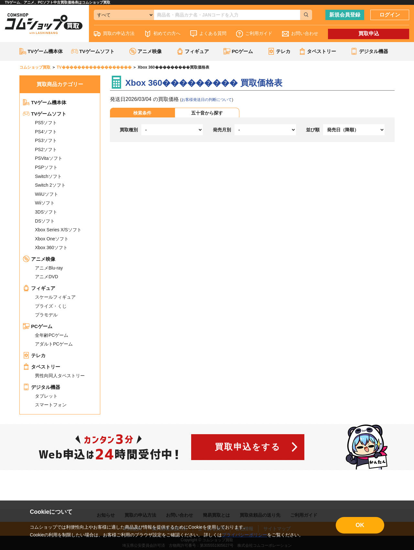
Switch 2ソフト (50, 185)
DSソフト (45, 221)
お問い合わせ (300, 33)
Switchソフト (48, 176)
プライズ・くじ (51, 306)
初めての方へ (162, 33)
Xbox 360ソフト (51, 247)
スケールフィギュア (55, 297)
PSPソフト (46, 167)
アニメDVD (46, 276)
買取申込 (368, 33)
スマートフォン (51, 404)
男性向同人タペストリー (60, 375)
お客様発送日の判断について (206, 99)
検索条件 (142, 113)
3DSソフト (46, 211)
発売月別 (222, 129)
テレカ (279, 51)
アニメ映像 (39, 259)
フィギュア (39, 288)
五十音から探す (207, 113)
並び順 (313, 129)
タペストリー (41, 366)
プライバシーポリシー (244, 534)
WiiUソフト (46, 194)
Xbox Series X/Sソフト (58, 229)
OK (359, 525)
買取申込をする (247, 447)
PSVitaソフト (48, 158)
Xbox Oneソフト (52, 238)
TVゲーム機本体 (41, 51)
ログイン (389, 14)
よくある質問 (208, 33)
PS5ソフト (46, 122)
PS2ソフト (46, 149)
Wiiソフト (45, 202)
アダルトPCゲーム (54, 343)
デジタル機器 (41, 387)
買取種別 (129, 129)
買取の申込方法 (114, 33)
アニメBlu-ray (49, 267)
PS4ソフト (46, 131)
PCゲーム (37, 326)
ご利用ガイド (254, 33)
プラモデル (46, 314)
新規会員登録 (344, 14)
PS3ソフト (46, 140)
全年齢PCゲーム (51, 335)
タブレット (46, 396)
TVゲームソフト (44, 113)
